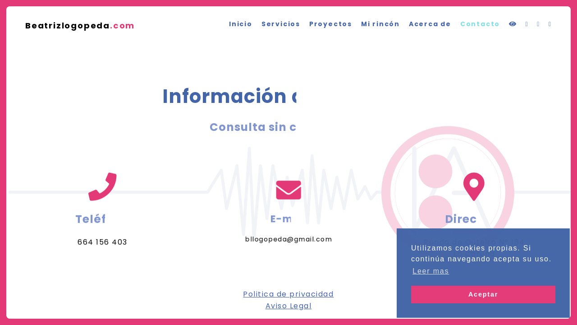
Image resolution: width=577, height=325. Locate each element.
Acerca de (430, 23)
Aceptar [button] (483, 294)
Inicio (240, 23)
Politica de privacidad (288, 294)
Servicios (280, 23)
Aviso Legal (289, 306)
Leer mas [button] (430, 271)
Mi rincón (380, 23)
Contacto (480, 23)
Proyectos (330, 23)
